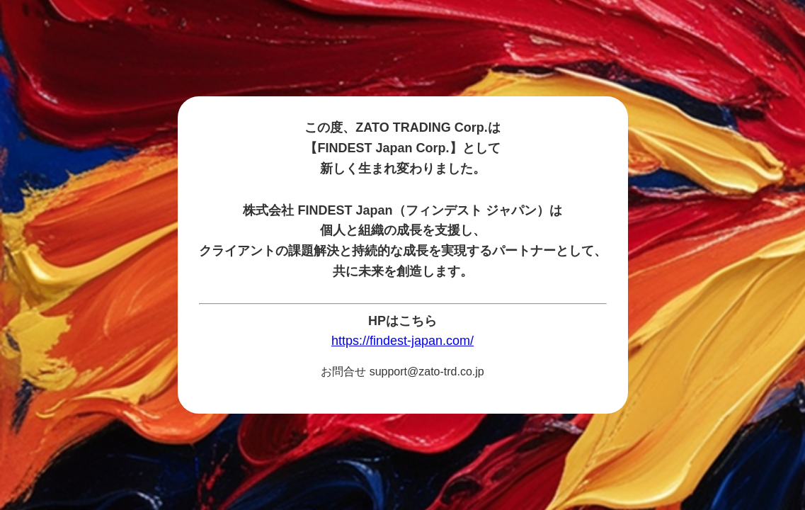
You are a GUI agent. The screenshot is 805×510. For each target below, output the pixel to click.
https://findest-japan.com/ (402, 341)
